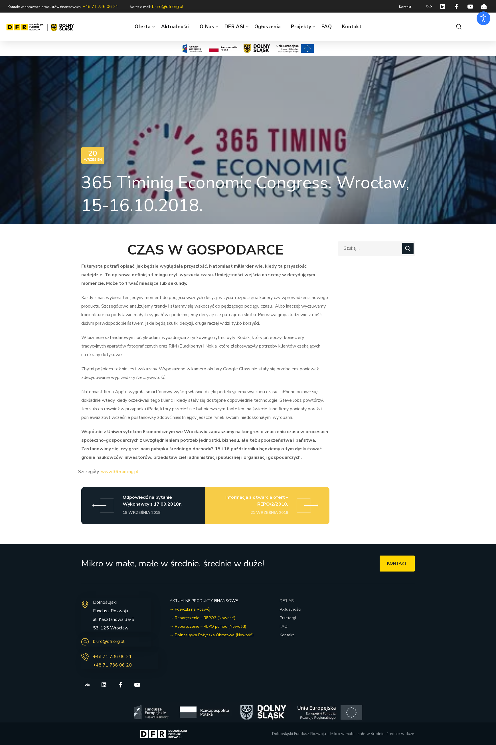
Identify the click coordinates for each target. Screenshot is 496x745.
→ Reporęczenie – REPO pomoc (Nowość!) (208, 626)
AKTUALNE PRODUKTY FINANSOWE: (204, 600)
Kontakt (287, 635)
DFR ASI (287, 600)
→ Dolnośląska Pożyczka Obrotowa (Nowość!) (212, 635)
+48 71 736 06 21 (112, 656)
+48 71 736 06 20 (112, 665)
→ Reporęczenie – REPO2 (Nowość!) (202, 618)
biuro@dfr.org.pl (109, 641)
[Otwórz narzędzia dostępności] (483, 18)
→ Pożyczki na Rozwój (190, 609)
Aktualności (290, 609)
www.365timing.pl (119, 472)
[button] (459, 27)
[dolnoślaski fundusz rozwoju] (377, 631)
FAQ (284, 626)
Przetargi (288, 618)
